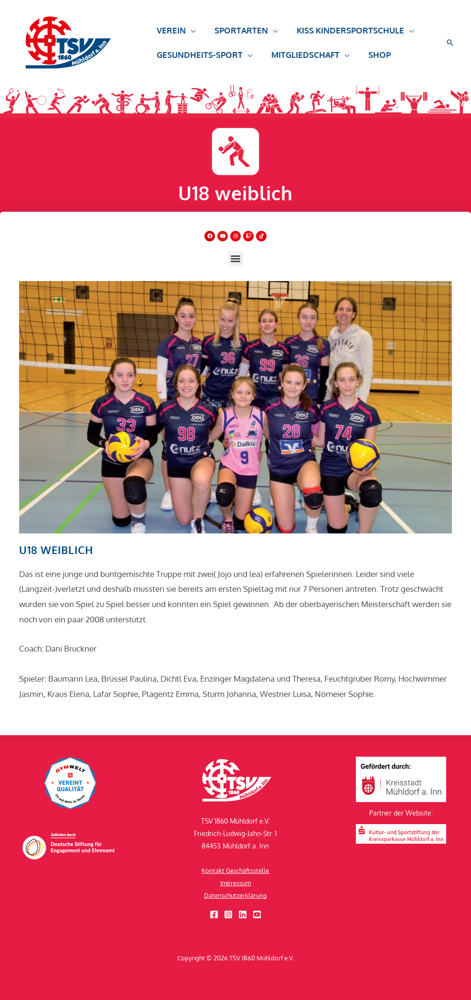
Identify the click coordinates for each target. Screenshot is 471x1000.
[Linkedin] (242, 914)
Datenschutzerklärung (235, 895)
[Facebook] (214, 914)
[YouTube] (257, 914)
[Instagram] (228, 914)
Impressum (235, 883)
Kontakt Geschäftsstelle (235, 870)
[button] (174, 35)
